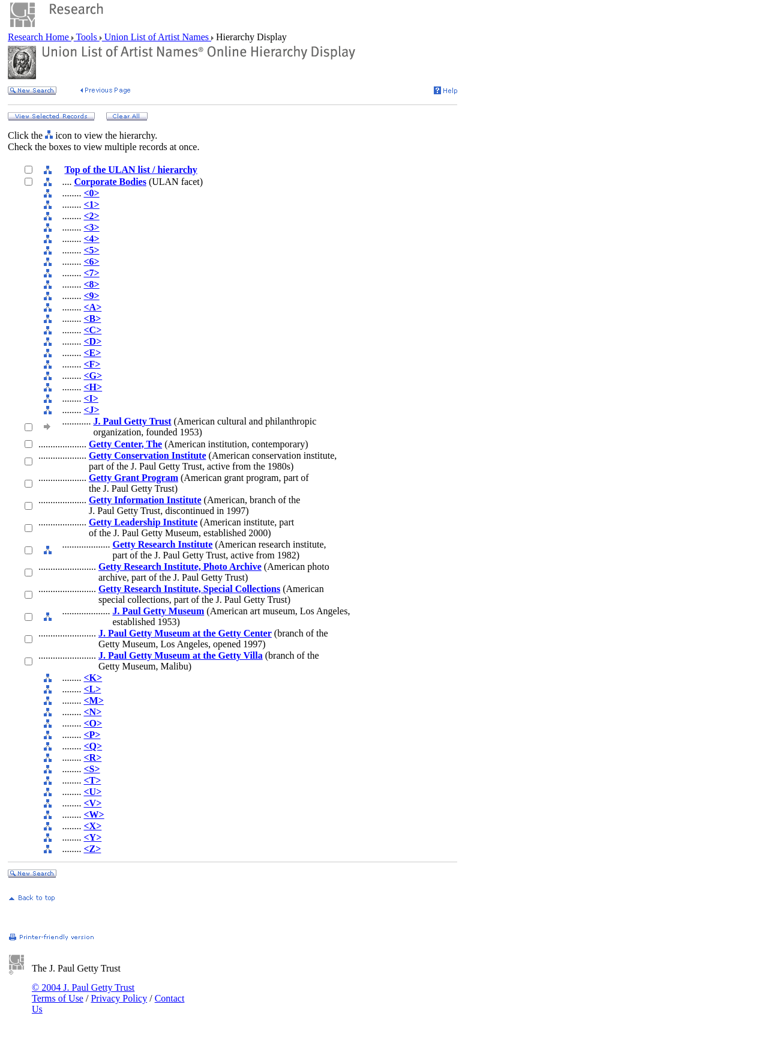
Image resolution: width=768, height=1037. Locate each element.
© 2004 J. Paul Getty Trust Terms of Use (83, 992)
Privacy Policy (119, 998)
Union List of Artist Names (156, 37)
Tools (87, 37)
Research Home (39, 37)
